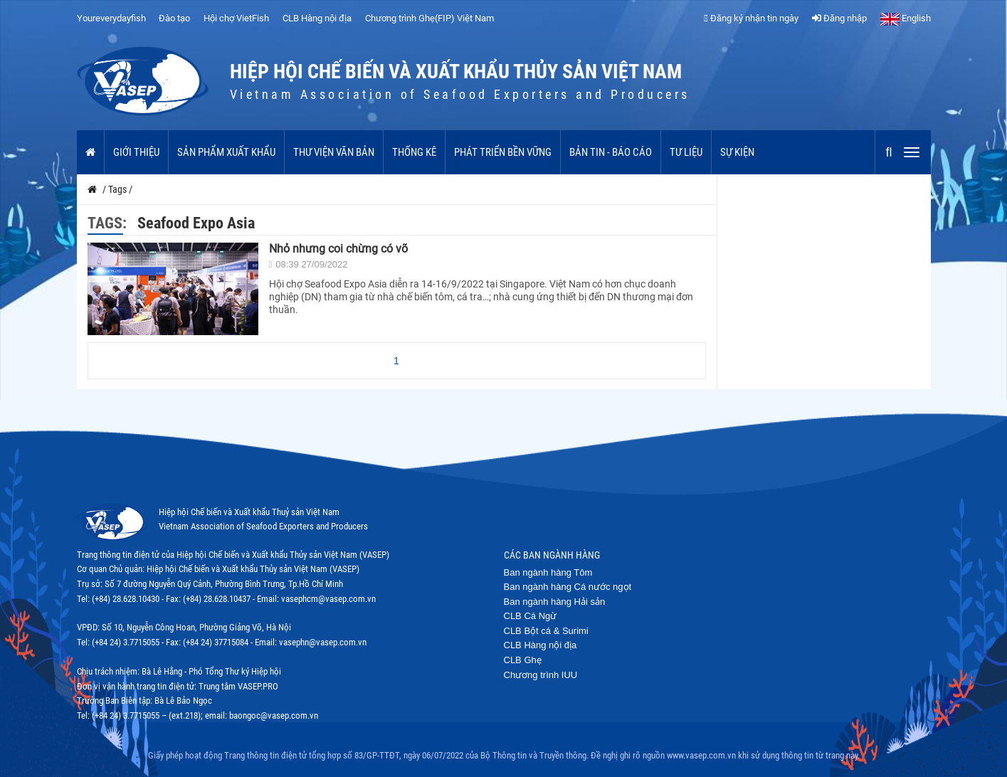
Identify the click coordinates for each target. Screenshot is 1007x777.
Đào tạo (174, 18)
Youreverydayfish (111, 18)
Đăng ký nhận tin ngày (751, 18)
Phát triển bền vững (503, 152)
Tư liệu (686, 152)
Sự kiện (737, 152)
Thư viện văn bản (333, 152)
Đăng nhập (839, 18)
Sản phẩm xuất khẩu (226, 152)
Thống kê (414, 152)
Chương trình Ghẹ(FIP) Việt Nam (429, 18)
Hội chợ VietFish (236, 18)
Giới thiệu (136, 152)
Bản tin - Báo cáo (610, 152)
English (905, 18)
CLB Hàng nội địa (317, 18)
